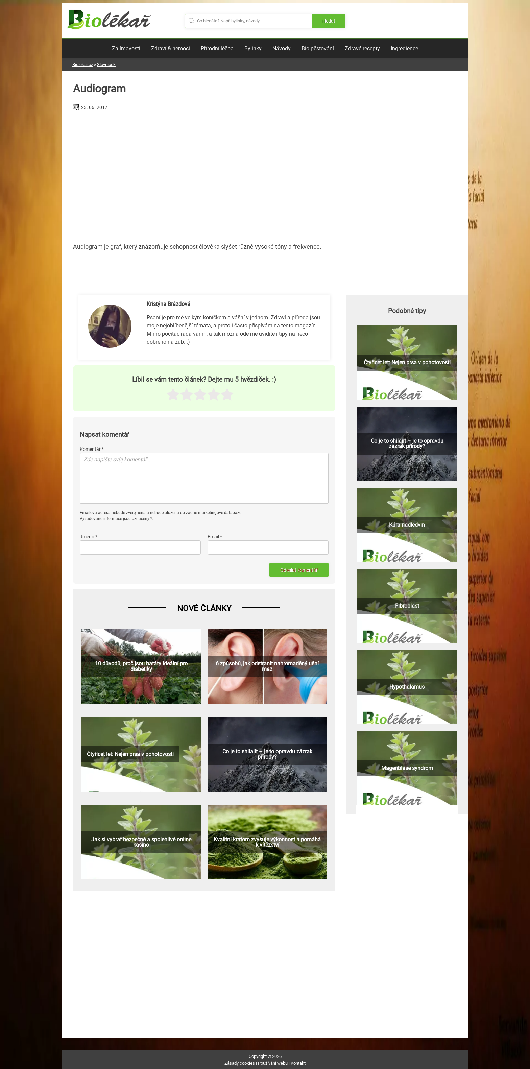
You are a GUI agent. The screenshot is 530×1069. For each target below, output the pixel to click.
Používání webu (273, 1063)
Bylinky (253, 48)
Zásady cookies (239, 1063)
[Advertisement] (204, 173)
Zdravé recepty (362, 48)
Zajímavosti (126, 48)
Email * (215, 536)
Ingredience (404, 48)
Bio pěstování (318, 48)
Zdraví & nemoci (170, 48)
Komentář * (92, 449)
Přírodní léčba (217, 48)
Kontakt (298, 1063)
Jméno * (88, 536)
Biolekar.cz (82, 64)
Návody (281, 48)
